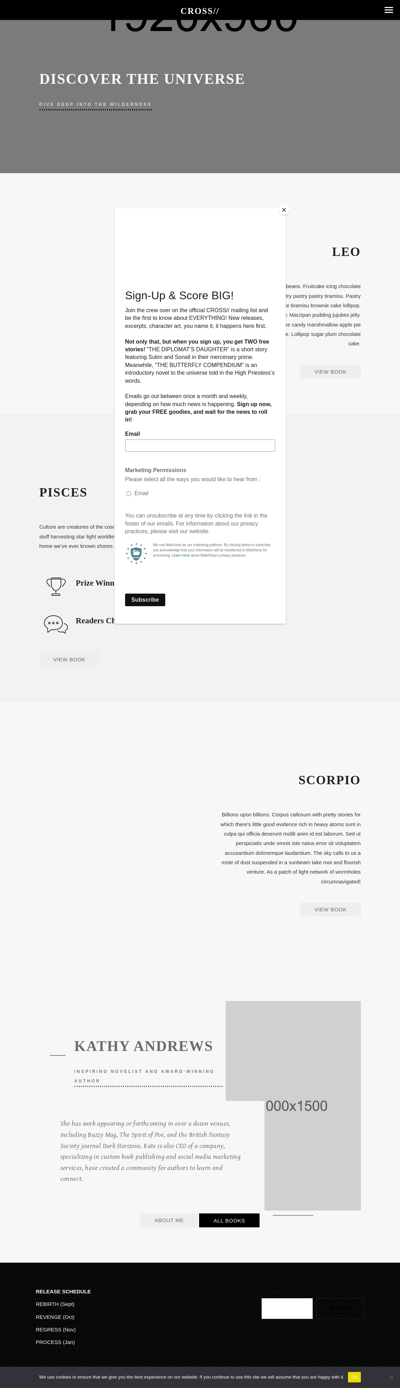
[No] (391, 1377)
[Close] (284, 210)
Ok (354, 1377)
